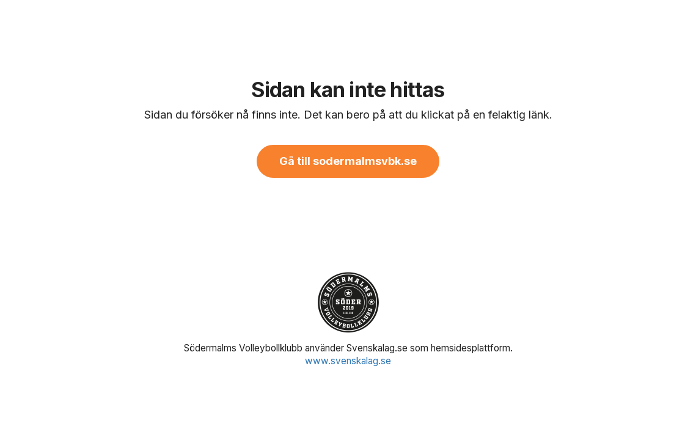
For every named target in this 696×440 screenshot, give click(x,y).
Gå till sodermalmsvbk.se (348, 161)
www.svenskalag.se (348, 361)
